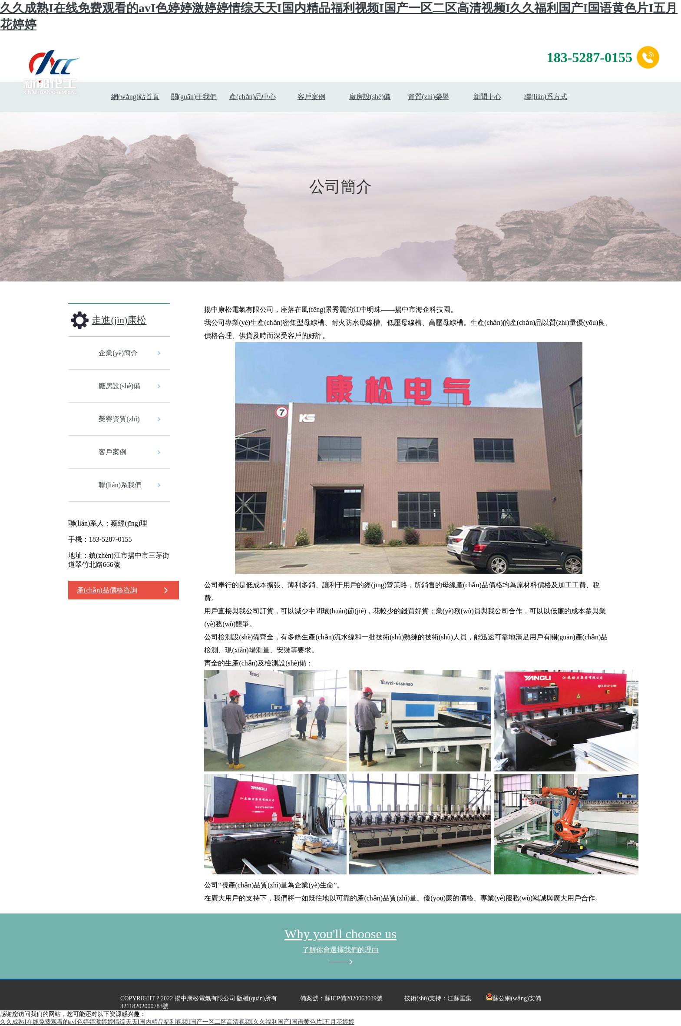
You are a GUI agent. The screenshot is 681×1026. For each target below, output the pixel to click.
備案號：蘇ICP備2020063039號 (341, 998)
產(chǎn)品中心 (252, 96)
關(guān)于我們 (194, 96)
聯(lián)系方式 (545, 96)
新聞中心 (487, 96)
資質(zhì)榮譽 (428, 96)
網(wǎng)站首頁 (135, 96)
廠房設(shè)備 (370, 96)
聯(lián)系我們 (120, 485)
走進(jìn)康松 (119, 319)
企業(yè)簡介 (118, 353)
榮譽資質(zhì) (119, 419)
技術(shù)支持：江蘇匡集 (438, 998)
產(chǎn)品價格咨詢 (107, 590)
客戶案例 (311, 96)
